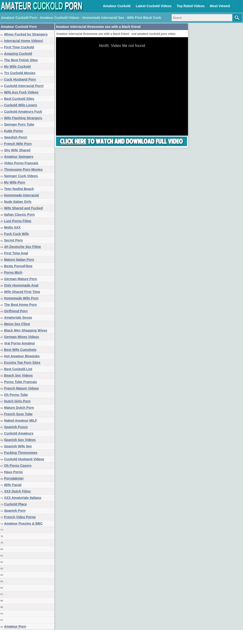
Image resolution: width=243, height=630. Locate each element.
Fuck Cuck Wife (16, 234)
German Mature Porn (20, 279)
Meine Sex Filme (17, 324)
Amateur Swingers (18, 157)
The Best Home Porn (20, 305)
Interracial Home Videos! (23, 41)
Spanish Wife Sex (18, 446)
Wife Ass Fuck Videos (21, 92)
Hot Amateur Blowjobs (22, 356)
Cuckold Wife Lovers (20, 105)
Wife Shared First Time (22, 292)
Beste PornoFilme (18, 266)
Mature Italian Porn (19, 259)
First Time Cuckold (19, 47)
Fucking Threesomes (20, 453)
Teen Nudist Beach (19, 189)
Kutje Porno (13, 131)
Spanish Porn (14, 510)
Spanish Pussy (16, 427)
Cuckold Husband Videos (24, 459)
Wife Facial (12, 485)
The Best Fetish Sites (21, 60)
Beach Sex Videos (18, 375)
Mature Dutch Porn (19, 408)
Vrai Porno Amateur (19, 343)
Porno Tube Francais (20, 382)
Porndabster (14, 478)
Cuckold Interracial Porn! (24, 86)
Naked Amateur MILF (20, 420)
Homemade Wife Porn (21, 298)
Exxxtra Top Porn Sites (22, 362)
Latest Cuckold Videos (154, 6)
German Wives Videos (21, 337)
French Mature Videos (21, 388)
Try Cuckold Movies (19, 73)
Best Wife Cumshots (20, 350)
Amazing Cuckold (18, 54)
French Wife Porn (18, 144)
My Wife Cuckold (17, 66)
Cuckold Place (15, 504)
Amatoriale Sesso (18, 317)
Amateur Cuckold (117, 6)
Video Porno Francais (21, 163)
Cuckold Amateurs (18, 433)
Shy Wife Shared (17, 150)
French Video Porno (20, 517)
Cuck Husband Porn (20, 79)
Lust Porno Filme (17, 221)
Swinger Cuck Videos (21, 176)
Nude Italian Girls (17, 202)
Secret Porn (13, 240)
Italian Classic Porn (19, 214)
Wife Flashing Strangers (23, 118)
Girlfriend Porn (16, 311)
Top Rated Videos (191, 6)
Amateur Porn (15, 626)
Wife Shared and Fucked (23, 208)
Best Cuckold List (18, 369)
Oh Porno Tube (16, 395)
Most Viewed (220, 6)
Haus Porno (13, 472)
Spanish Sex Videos (20, 440)
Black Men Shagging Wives (25, 330)
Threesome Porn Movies (23, 169)
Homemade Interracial (21, 195)
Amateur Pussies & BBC (23, 523)
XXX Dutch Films (17, 491)
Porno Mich (13, 272)
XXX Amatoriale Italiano (22, 498)
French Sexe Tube (18, 414)
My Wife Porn (14, 182)
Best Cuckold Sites (19, 99)
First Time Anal (16, 253)
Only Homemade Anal (21, 285)
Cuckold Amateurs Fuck (23, 111)
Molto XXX (12, 227)
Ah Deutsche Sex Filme (22, 247)
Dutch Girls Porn (17, 401)
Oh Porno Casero (17, 465)
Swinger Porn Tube (19, 124)
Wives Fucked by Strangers (26, 34)
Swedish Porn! (15, 137)
